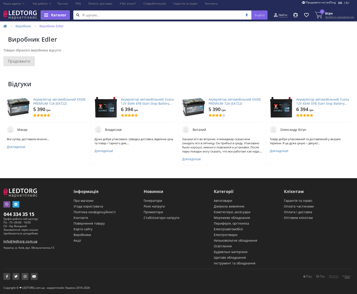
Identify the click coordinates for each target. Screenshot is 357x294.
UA (340, 3)
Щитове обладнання (230, 257)
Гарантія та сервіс (185, 3)
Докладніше (16, 147)
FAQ (78, 3)
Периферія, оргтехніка (231, 223)
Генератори (153, 200)
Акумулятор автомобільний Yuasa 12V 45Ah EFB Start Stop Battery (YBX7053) (147, 101)
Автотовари (223, 200)
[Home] (5, 26)
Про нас (62, 3)
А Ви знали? (128, 3)
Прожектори (153, 212)
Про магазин (84, 200)
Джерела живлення (229, 206)
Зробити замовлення (339, 17)
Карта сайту (83, 229)
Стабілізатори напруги (161, 217)
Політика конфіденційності (95, 212)
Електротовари (225, 235)
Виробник (23, 26)
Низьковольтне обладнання (235, 240)
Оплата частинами (299, 206)
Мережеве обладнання (232, 217)
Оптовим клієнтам (298, 217)
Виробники (82, 235)
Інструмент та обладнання (234, 263)
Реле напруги (154, 206)
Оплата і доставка (100, 3)
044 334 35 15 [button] (19, 214)
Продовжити (19, 61)
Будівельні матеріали (230, 252)
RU (347, 3)
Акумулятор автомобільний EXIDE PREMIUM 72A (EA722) (59, 101)
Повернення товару (89, 223)
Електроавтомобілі (228, 229)
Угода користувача (88, 206)
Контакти (211, 3)
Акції (77, 240)
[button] (14, 3)
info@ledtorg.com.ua (20, 241)
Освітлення (223, 246)
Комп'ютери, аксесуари (232, 212)
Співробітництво (154, 3)
